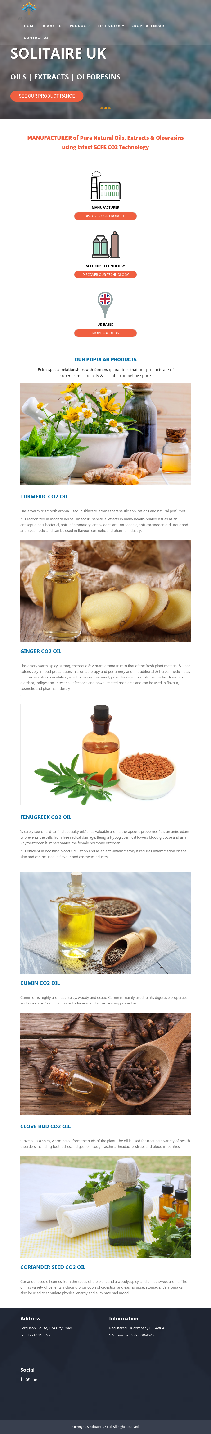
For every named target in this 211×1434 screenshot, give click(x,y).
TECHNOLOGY (111, 26)
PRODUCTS (80, 26)
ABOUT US (53, 26)
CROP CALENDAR (147, 26)
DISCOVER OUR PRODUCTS (105, 216)
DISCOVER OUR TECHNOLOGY (105, 274)
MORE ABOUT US (105, 333)
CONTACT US (36, 38)
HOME (30, 26)
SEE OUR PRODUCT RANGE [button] (47, 95)
